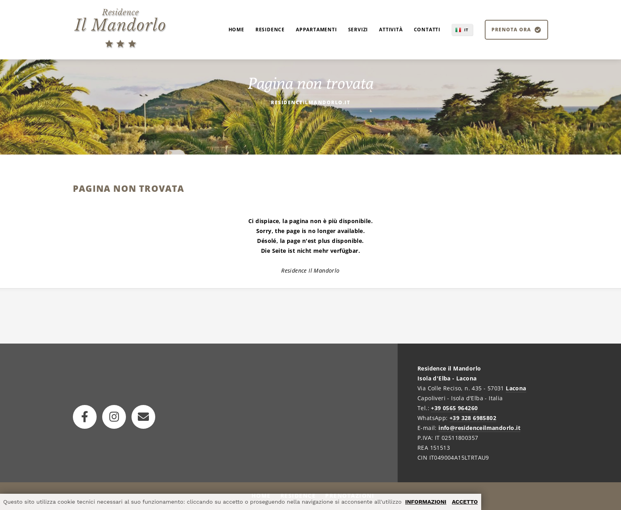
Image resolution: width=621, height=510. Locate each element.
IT (466, 29)
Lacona (516, 388)
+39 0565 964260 (454, 408)
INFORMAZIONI (425, 502)
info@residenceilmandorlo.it (479, 428)
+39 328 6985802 (473, 418)
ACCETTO (465, 502)
